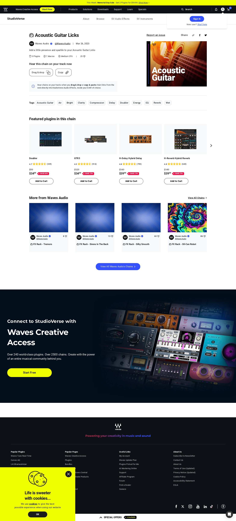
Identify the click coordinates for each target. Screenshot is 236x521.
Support (122, 472)
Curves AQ (15, 460)
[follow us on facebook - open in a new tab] (176, 506)
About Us (177, 464)
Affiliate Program (126, 477)
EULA (175, 485)
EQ (147, 102)
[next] (210, 145)
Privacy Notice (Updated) (184, 472)
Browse (100, 19)
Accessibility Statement (184, 481)
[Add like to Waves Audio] (66, 236)
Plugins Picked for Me (129, 464)
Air (60, 102)
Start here (202, 24)
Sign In (196, 19)
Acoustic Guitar (45, 102)
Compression (97, 102)
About (86, 19)
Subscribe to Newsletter (184, 456)
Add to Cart (41, 181)
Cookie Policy (179, 477)
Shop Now (143, 3)
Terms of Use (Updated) (184, 468)
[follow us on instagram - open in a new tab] (190, 506)
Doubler (124, 102)
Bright (70, 102)
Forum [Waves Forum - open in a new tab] (122, 481)
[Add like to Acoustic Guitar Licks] (83, 56)
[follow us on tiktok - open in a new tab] (211, 506)
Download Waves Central (76, 472)
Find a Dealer (125, 485)
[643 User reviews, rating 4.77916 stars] (185, 164)
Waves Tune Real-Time (21, 456)
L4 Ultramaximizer (19, 464)
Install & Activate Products (77, 477)
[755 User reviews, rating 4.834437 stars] (140, 164)
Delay (112, 102)
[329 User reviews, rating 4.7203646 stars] (50, 164)
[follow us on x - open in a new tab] (182, 506)
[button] (221, 506)
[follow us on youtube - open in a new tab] (198, 506)
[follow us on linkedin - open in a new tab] (205, 506)
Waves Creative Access (27, 9)
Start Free (47, 9)
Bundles (68, 464)
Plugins (68, 460)
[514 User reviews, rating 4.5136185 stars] (95, 164)
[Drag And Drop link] (41, 72)
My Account (124, 456)
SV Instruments (145, 19)
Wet (168, 102)
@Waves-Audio (62, 43)
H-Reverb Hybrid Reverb (177, 158)
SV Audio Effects (121, 19)
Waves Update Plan (128, 460)
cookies (33, 504)
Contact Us (178, 460)
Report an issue (156, 35)
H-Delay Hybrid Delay (130, 158)
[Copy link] (63, 72)
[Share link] (193, 35)
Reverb (157, 102)
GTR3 (77, 158)
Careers (122, 489)
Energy (136, 102)
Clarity (81, 102)
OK (37, 514)
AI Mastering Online (128, 468)
